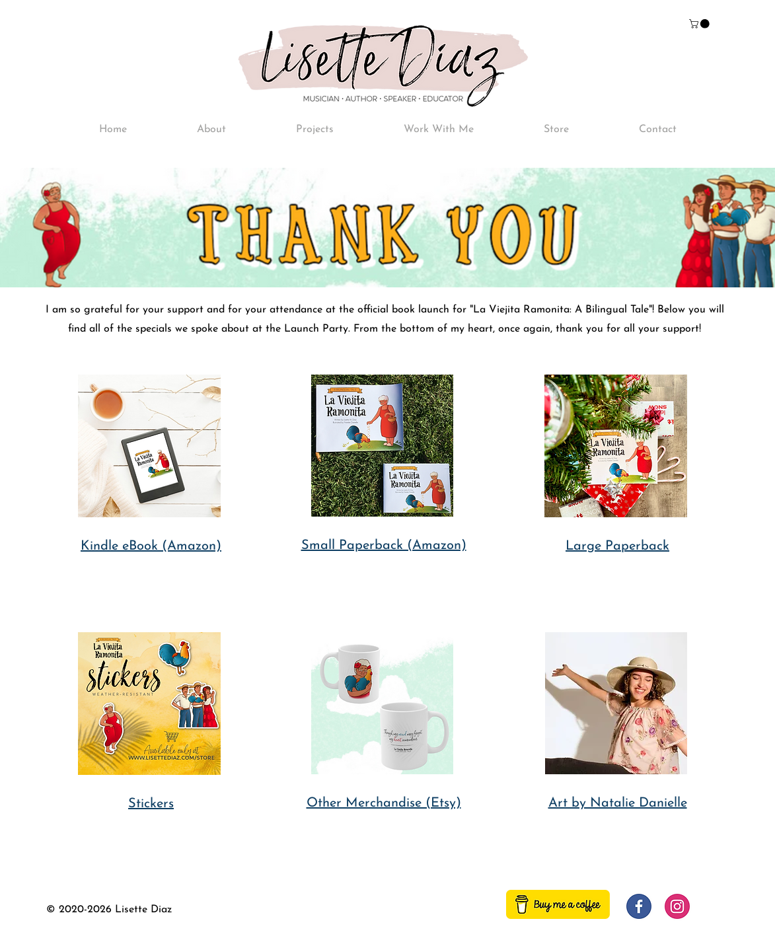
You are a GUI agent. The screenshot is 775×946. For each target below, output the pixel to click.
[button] (700, 23)
